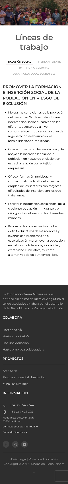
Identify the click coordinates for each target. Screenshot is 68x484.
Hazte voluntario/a (16, 336)
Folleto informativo (26, 426)
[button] (34, 474)
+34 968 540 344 (18, 405)
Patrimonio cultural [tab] (34, 67)
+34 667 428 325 (18, 411)
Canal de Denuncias (15, 432)
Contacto (8, 426)
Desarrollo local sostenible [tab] (34, 73)
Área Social (10, 371)
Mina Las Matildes (15, 384)
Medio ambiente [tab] (49, 61)
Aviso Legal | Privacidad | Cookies (34, 459)
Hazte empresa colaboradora (23, 349)
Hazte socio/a (12, 330)
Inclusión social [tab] (19, 61)
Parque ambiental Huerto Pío (24, 377)
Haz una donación (16, 343)
